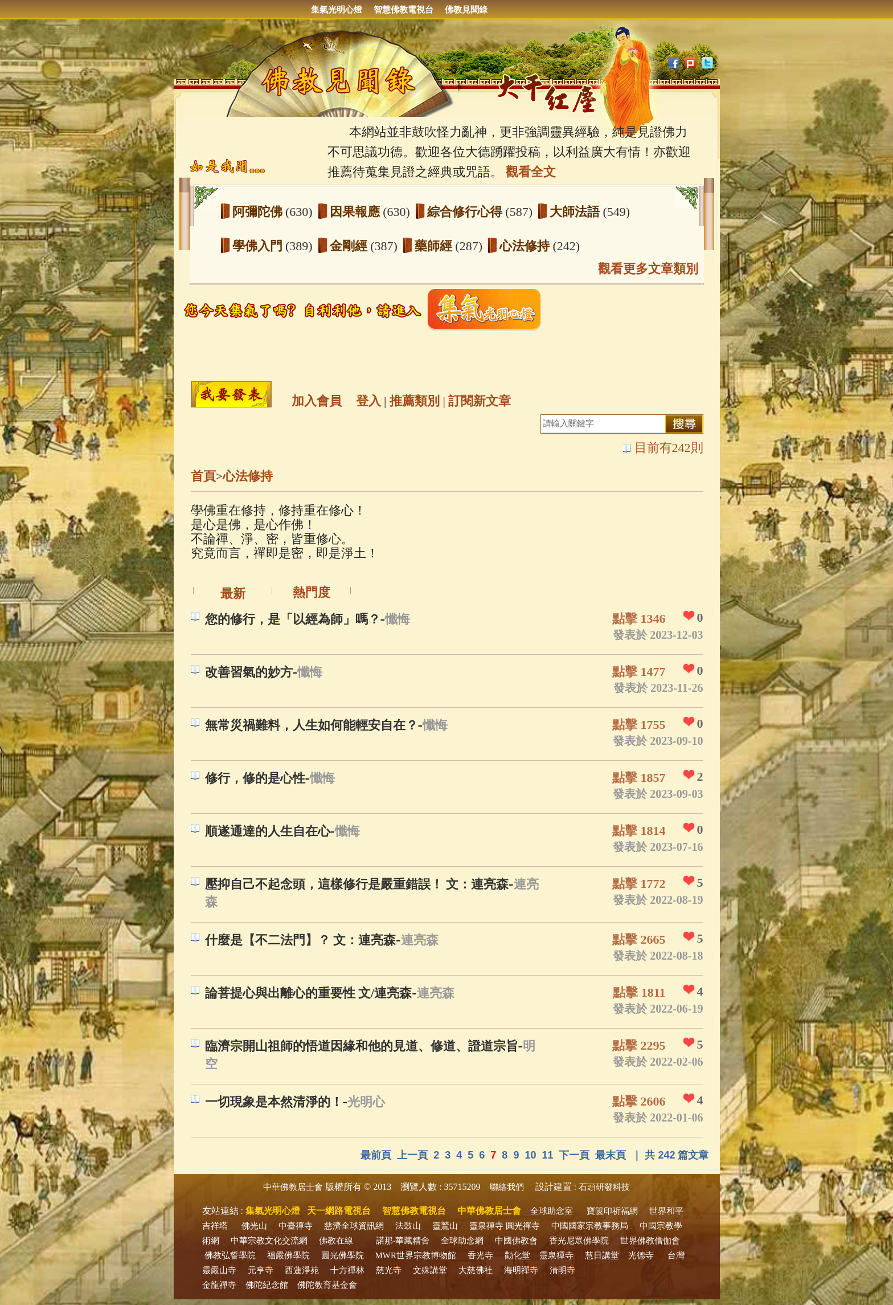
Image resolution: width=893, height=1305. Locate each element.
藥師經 (435, 246)
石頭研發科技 (604, 1187)
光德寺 (641, 1255)
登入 (368, 401)
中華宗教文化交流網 (269, 1240)
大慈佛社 (475, 1270)
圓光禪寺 (523, 1225)
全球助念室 (551, 1211)
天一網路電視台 (339, 1211)
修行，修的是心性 (255, 778)
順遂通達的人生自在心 (267, 831)
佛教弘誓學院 (230, 1255)
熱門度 (311, 592)
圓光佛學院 (342, 1255)
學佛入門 (259, 246)
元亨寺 (260, 1270)
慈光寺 (389, 1270)
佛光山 (254, 1225)
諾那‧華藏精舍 (402, 1240)
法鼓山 (408, 1225)
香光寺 (480, 1255)
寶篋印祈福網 (612, 1211)
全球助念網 (462, 1240)
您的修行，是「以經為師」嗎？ (292, 619)
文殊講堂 (430, 1270)
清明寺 (562, 1270)
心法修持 (526, 246)
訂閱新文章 (479, 401)
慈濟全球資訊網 (354, 1225)
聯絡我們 (507, 1187)
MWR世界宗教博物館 (416, 1255)
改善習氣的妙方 (249, 672)
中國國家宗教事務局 (589, 1225)
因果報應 (356, 212)
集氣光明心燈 (336, 9)
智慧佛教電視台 (403, 9)
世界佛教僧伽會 (650, 1240)
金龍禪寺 (219, 1285)
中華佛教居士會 (293, 1187)
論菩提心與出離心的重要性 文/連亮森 (308, 993)
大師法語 (576, 212)
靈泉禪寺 (486, 1225)
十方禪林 (347, 1270)
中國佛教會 (516, 1240)
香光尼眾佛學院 (579, 1240)
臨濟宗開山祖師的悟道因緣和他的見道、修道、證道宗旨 (361, 1046)
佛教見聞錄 (466, 9)
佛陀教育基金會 (327, 1285)
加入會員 (317, 401)
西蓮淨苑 (302, 1270)
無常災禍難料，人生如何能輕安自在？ (311, 725)
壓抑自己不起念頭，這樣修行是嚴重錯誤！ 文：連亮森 (357, 884)
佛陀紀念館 (266, 1285)
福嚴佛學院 (288, 1255)
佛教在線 (336, 1240)
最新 (232, 593)
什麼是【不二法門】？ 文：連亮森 (300, 940)
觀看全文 (531, 172)
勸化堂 (517, 1255)
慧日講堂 (602, 1255)
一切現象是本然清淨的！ (274, 1102)
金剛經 (350, 246)
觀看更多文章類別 (648, 269)
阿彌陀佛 (259, 212)
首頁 (203, 476)
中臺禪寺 (295, 1225)
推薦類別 (415, 401)
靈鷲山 (445, 1225)
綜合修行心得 (466, 212)
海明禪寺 (521, 1270)
